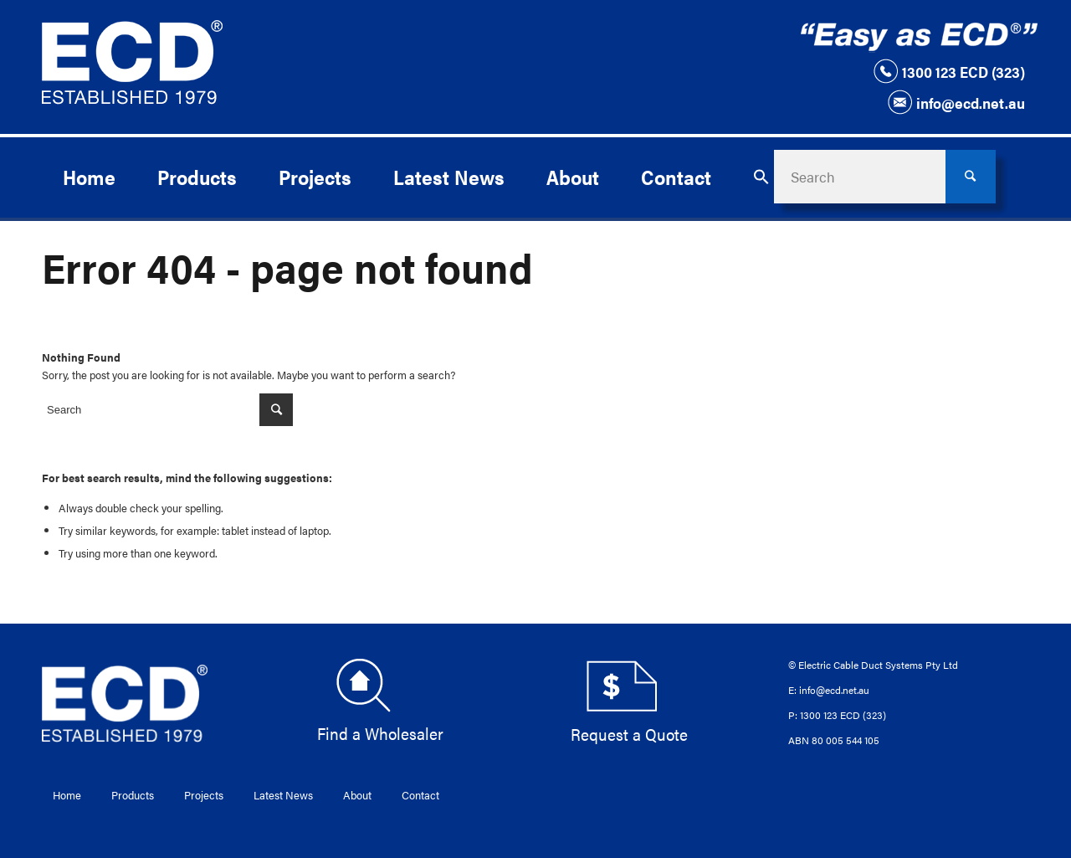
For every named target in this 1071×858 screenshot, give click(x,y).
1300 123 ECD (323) (949, 71)
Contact (420, 795)
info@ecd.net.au (956, 102)
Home (67, 795)
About (357, 795)
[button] (761, 177)
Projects (203, 795)
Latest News (283, 795)
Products (132, 795)
